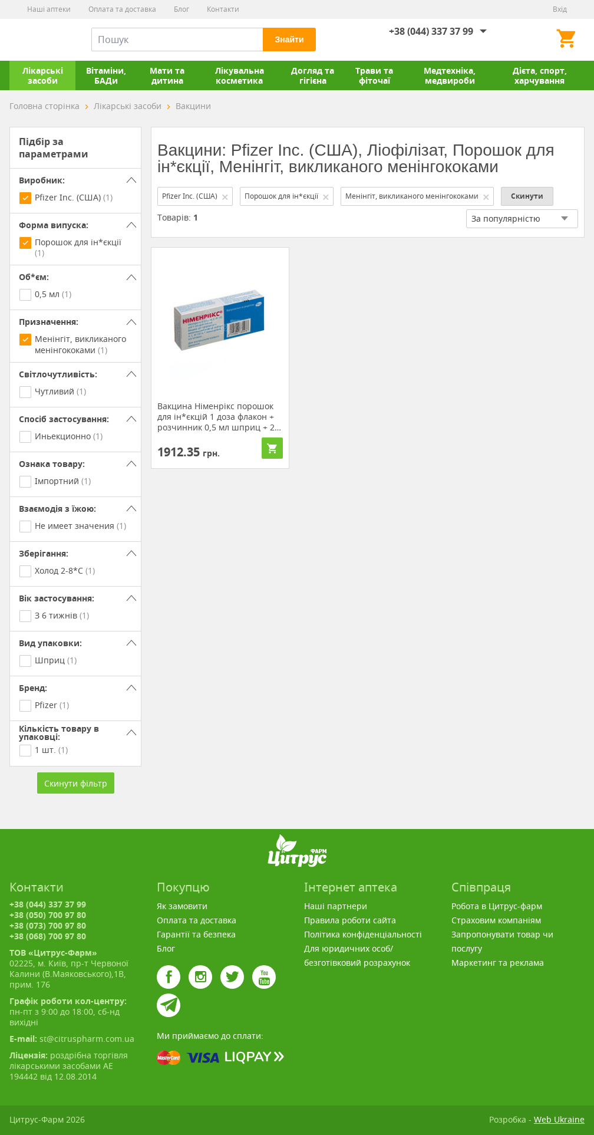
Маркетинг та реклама (497, 962)
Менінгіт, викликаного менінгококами (417, 196)
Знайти (289, 39)
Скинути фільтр (75, 783)
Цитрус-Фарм (37, 39)
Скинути (527, 196)
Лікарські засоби (42, 75)
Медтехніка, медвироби (450, 75)
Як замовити (182, 906)
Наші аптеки (49, 9)
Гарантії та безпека (196, 934)
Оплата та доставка (122, 9)
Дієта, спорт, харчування (540, 75)
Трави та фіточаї (374, 75)
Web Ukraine (559, 1119)
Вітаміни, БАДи (106, 75)
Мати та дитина (167, 75)
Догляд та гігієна (312, 75)
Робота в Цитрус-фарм (496, 906)
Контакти (223, 9)
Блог (181, 9)
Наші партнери (335, 906)
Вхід (560, 9)
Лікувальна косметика (239, 75)
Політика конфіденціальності (363, 934)
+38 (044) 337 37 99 (431, 31)
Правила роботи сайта (350, 920)
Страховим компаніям (496, 920)
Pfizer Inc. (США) (195, 196)
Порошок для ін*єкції (287, 196)
